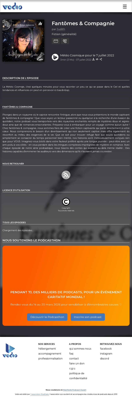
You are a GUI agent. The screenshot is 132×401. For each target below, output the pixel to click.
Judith (61, 29)
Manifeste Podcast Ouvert (74, 390)
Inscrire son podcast (88, 317)
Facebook (106, 348)
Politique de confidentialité (78, 376)
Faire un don (76, 363)
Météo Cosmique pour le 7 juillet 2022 (87, 55)
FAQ (71, 353)
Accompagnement (49, 353)
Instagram (106, 353)
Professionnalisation (50, 358)
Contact (74, 358)
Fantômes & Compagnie (83, 23)
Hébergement (47, 348)
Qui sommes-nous (80, 348)
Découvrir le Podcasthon (47, 317)
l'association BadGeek (39, 394)
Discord (104, 358)
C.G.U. (72, 368)
